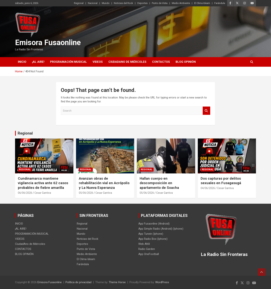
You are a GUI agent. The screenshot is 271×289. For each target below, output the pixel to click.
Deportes (142, 3)
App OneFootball (148, 254)
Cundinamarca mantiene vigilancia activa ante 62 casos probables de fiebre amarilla (43, 183)
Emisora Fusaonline (48, 42)
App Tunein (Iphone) (150, 233)
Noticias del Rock (123, 3)
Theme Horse (117, 282)
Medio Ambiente (181, 3)
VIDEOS (98, 62)
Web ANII (144, 244)
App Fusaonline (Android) (154, 223)
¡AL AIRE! (38, 62)
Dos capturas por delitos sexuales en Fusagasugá (221, 180)
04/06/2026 (208, 188)
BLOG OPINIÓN (186, 62)
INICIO (22, 62)
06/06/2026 (25, 192)
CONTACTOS (161, 62)
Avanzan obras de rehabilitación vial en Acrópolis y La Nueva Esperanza (104, 183)
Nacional (92, 3)
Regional (79, 3)
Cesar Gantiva (42, 192)
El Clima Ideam (202, 3)
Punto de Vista (159, 3)
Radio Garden (146, 249)
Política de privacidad (78, 282)
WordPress (162, 282)
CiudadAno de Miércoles (127, 62)
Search (206, 111)
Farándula (219, 3)
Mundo (106, 3)
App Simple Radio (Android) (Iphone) (160, 228)
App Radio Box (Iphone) (152, 239)
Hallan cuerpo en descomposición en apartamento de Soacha (159, 183)
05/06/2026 (86, 192)
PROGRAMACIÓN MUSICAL (68, 62)
